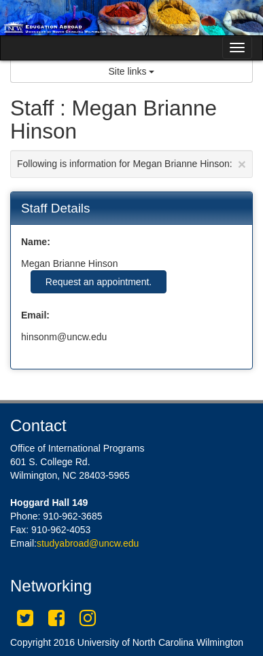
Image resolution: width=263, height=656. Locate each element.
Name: (35, 241)
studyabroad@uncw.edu (88, 543)
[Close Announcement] (242, 164)
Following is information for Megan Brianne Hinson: (131, 164)
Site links (132, 71)
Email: (35, 315)
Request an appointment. (99, 281)
